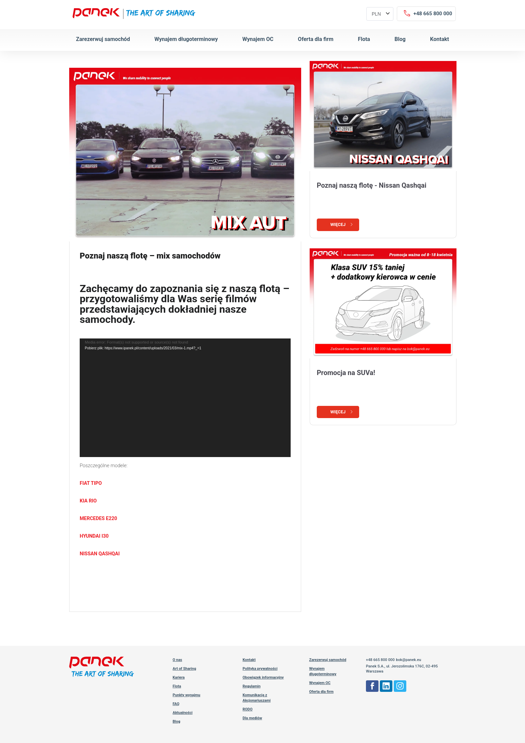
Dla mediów (252, 718)
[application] (185, 397)
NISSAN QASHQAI (100, 554)
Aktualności (183, 712)
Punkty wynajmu (186, 695)
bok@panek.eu (408, 660)
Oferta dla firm (315, 39)
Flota (364, 39)
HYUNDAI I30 (94, 536)
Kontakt (439, 39)
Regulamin (251, 686)
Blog (400, 39)
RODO (247, 709)
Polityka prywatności (259, 668)
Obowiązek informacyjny (263, 677)
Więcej (342, 224)
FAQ (176, 704)
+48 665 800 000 (380, 660)
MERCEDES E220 (98, 518)
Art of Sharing (184, 668)
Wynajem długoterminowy (186, 39)
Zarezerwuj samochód (103, 39)
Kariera (179, 677)
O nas (177, 660)
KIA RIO (88, 501)
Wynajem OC (257, 39)
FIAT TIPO (91, 483)
